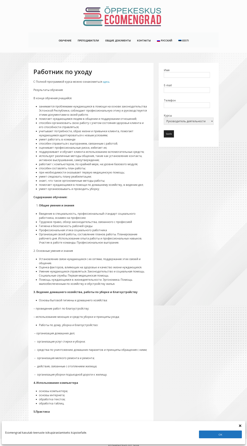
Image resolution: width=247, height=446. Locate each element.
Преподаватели (88, 36)
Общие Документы (118, 36)
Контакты (144, 36)
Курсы (189, 112)
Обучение (64, 36)
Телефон (187, 95)
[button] (240, 425)
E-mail (187, 80)
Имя (187, 65)
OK (220, 434)
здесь (106, 74)
